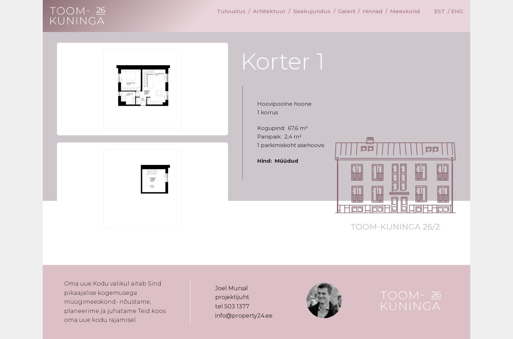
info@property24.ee (244, 315)
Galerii (346, 11)
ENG (457, 11)
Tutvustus (231, 11)
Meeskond (405, 11)
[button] (142, 89)
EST (439, 11)
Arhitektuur (269, 11)
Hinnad (373, 11)
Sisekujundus (312, 11)
